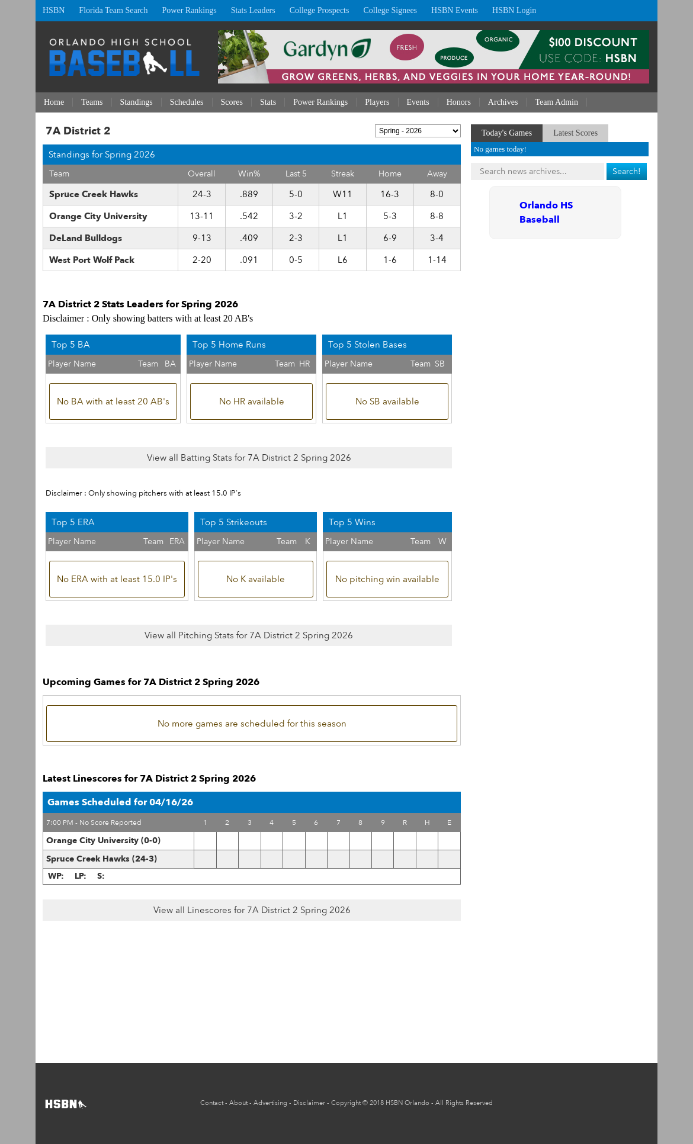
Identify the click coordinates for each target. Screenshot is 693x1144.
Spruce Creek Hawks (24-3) (101, 859)
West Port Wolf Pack (91, 260)
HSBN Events (454, 10)
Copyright (346, 1102)
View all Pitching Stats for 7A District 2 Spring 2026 (249, 635)
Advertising (270, 1102)
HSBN (54, 10)
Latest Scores (575, 132)
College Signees (390, 10)
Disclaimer (309, 1102)
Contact (211, 1102)
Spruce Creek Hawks (93, 194)
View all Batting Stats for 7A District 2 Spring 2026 (249, 458)
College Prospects (319, 10)
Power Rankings (189, 10)
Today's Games (507, 132)
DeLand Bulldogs (85, 238)
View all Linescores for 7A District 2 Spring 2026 (252, 910)
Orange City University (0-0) (103, 840)
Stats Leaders (253, 10)
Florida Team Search (113, 10)
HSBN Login (514, 10)
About (238, 1102)
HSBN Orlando (407, 1102)
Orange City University (98, 216)
